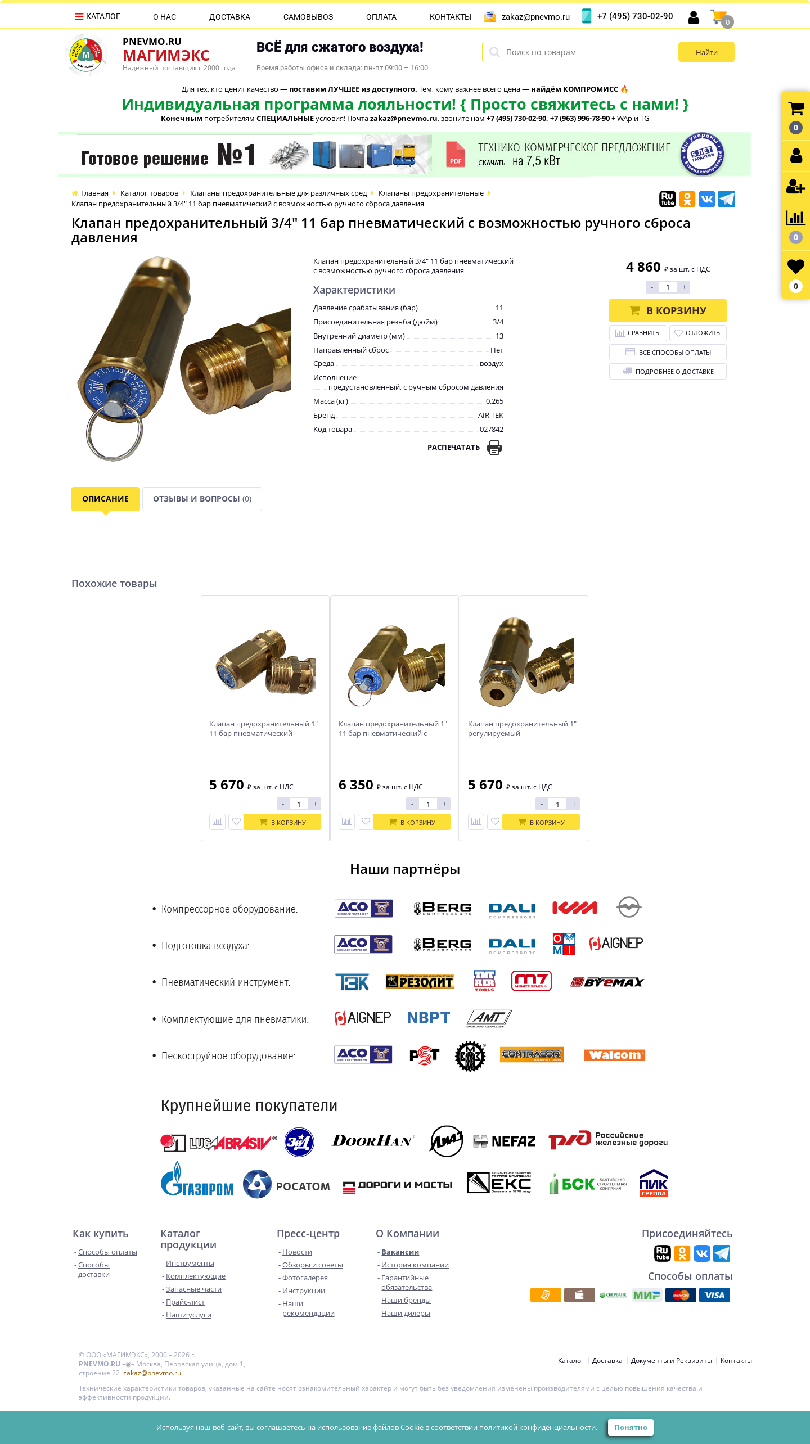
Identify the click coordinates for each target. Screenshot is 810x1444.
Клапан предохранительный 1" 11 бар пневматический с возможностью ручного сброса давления (394, 738)
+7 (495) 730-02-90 (635, 16)
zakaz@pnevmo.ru (536, 17)
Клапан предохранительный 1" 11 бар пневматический (263, 728)
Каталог (103, 16)
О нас (164, 16)
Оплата (381, 16)
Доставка (229, 16)
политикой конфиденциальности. (538, 1427)
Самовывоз (308, 16)
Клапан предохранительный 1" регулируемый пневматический (522, 733)
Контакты (450, 16)
